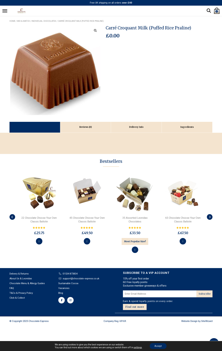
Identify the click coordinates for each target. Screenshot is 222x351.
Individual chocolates (44, 21)
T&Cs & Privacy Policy (21, 293)
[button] (95, 30)
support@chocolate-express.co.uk (81, 278)
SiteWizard (206, 321)
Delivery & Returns (19, 273)
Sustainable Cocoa (68, 283)
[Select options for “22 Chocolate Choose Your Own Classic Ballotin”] (39, 241)
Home (12, 21)
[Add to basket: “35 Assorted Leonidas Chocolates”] (135, 250)
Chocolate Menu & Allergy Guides (27, 283)
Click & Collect (17, 297)
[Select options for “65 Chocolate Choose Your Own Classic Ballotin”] (183, 241)
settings (138, 347)
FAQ (12, 288)
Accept (158, 346)
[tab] (85, 127)
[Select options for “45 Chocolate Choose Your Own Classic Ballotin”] (87, 241)
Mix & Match (23, 21)
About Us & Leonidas (21, 278)
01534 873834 (70, 273)
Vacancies (63, 288)
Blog (60, 293)
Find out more (134, 306)
